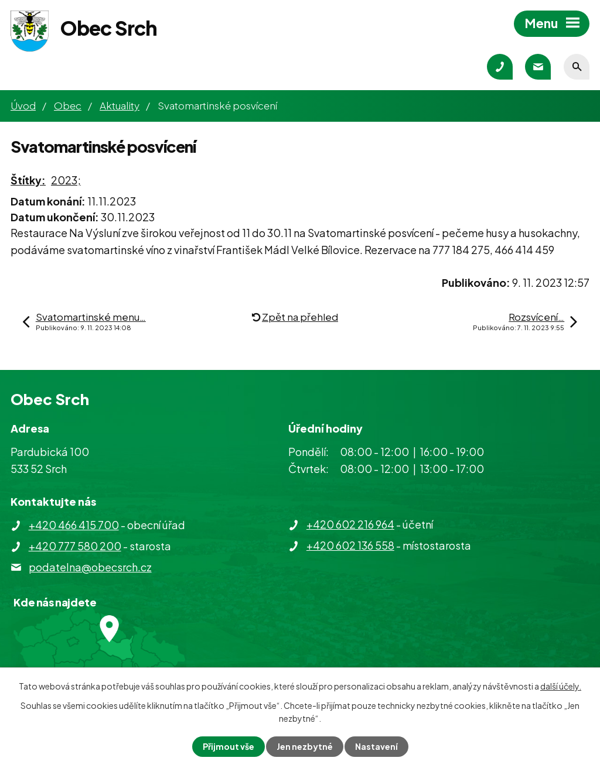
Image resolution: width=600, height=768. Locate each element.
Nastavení (376, 746)
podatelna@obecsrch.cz (90, 567)
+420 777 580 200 (75, 546)
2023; (66, 180)
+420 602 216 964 (350, 524)
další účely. (560, 686)
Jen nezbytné (305, 746)
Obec (67, 105)
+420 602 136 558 (350, 545)
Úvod (23, 105)
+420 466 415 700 (74, 525)
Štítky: (28, 180)
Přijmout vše (228, 746)
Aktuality (119, 105)
